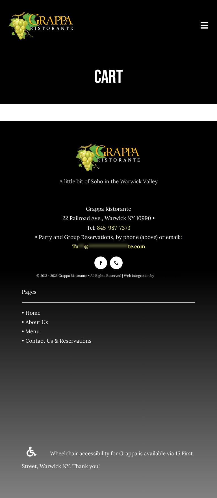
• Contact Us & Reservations (57, 340)
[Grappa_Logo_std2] (41, 13)
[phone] (116, 262)
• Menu (31, 331)
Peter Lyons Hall (168, 275)
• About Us (35, 322)
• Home (31, 312)
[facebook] (100, 262)
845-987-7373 (114, 227)
